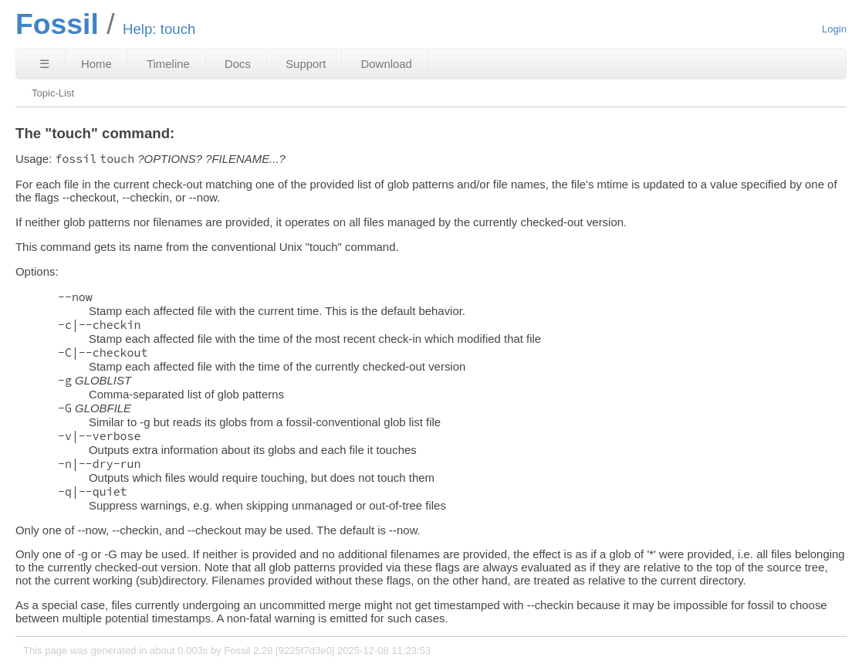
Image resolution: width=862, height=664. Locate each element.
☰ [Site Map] (44, 63)
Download (386, 63)
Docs (238, 63)
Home (96, 63)
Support (306, 63)
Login (834, 29)
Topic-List (53, 93)
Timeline (168, 63)
